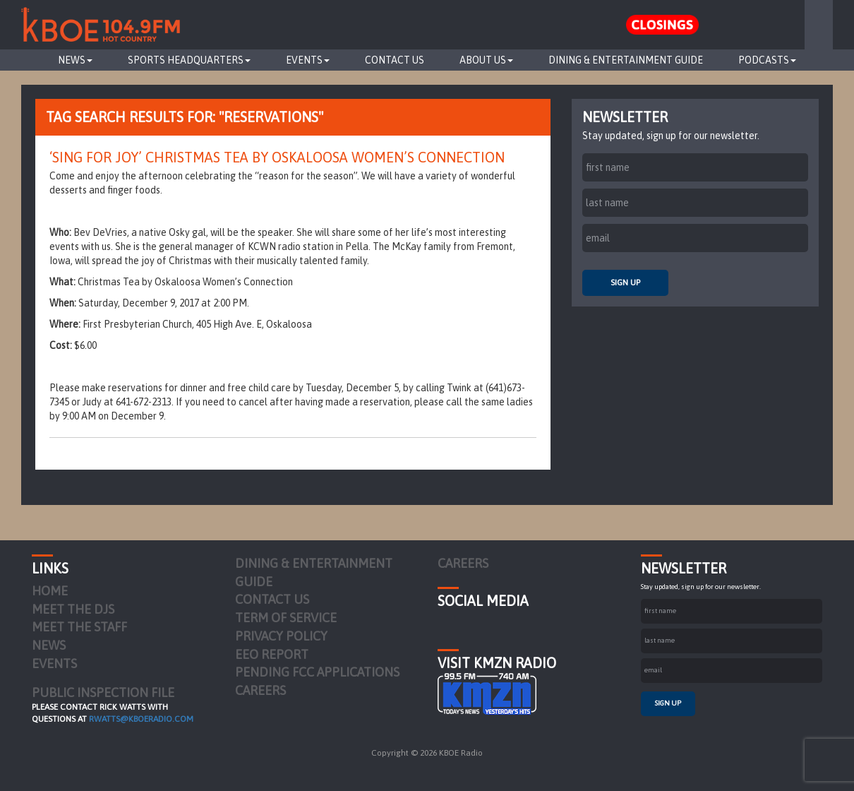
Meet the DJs (73, 609)
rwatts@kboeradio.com (141, 719)
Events (308, 60)
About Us (486, 60)
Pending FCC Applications (317, 672)
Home (50, 590)
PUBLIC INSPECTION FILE (103, 692)
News (75, 60)
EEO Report (271, 654)
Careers (260, 690)
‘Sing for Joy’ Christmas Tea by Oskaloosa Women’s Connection (277, 157)
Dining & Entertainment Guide (625, 60)
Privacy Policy (281, 636)
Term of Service (286, 617)
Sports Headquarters (189, 60)
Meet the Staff (79, 626)
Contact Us (394, 60)
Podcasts (767, 60)
